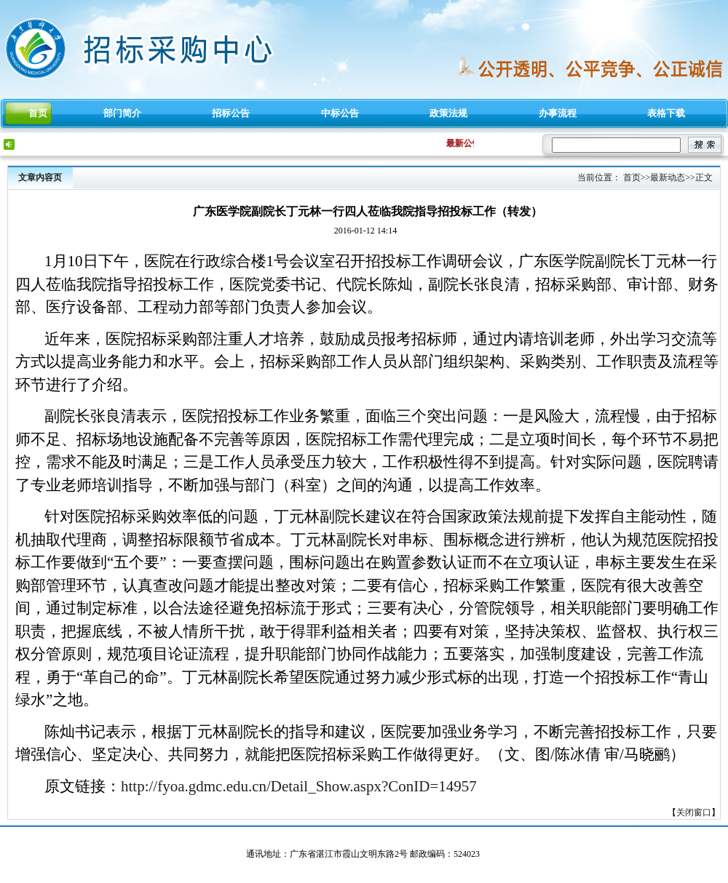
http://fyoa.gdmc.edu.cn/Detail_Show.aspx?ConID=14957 (299, 786)
